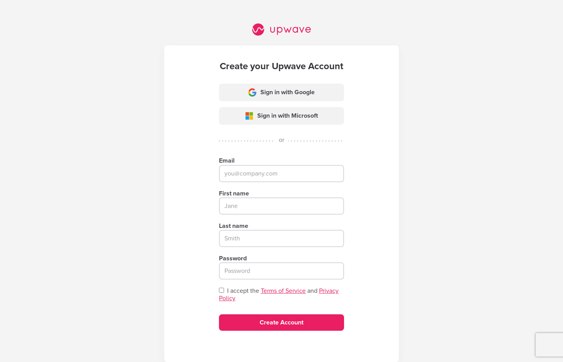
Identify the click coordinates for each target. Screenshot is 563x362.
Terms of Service (283, 291)
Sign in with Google (281, 92)
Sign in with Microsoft (281, 116)
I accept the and (279, 294)
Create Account (281, 322)
